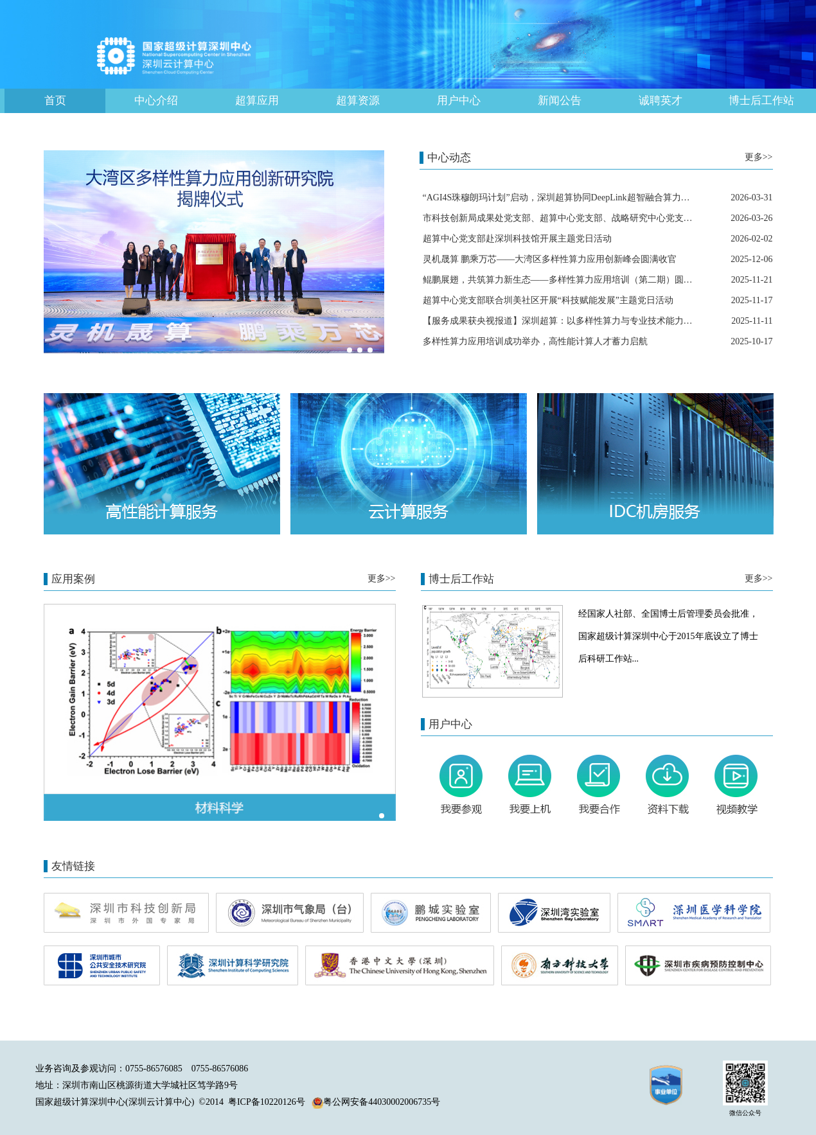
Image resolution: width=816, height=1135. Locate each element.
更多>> (759, 157)
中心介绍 (156, 100)
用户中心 (459, 100)
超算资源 (358, 100)
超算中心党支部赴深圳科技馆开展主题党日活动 (517, 238)
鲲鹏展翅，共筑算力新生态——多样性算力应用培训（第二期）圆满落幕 (567, 280)
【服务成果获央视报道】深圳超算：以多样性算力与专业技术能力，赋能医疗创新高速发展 (603, 321)
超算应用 (257, 100)
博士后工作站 (761, 100)
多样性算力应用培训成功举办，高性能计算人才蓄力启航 (535, 341)
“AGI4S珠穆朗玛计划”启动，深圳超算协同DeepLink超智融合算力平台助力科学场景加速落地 (606, 197)
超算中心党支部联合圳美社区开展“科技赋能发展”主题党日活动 (548, 300)
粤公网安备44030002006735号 (376, 1102)
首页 (55, 100)
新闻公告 (559, 100)
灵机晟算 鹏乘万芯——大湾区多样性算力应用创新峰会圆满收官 (550, 259)
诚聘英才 (660, 100)
